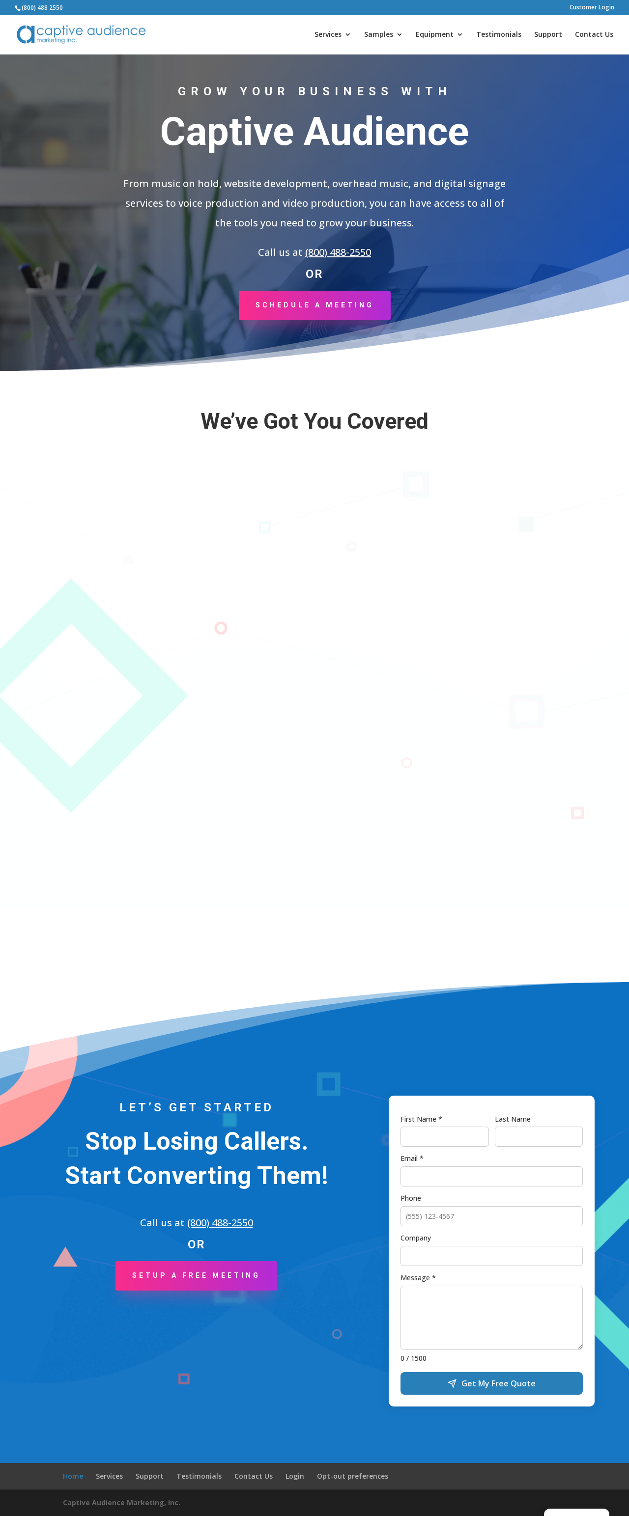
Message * (418, 1277)
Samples (378, 35)
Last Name (513, 1119)
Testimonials (498, 35)
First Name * (421, 1119)
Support (548, 35)
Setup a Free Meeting (196, 1275)
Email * (412, 1158)
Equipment (435, 35)
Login (295, 1476)
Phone (410, 1198)
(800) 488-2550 (338, 252)
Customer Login (592, 7)
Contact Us (594, 35)
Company (415, 1237)
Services (328, 35)
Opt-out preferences (352, 1476)
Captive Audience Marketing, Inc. (121, 1502)
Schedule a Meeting (315, 305)
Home (73, 1476)
